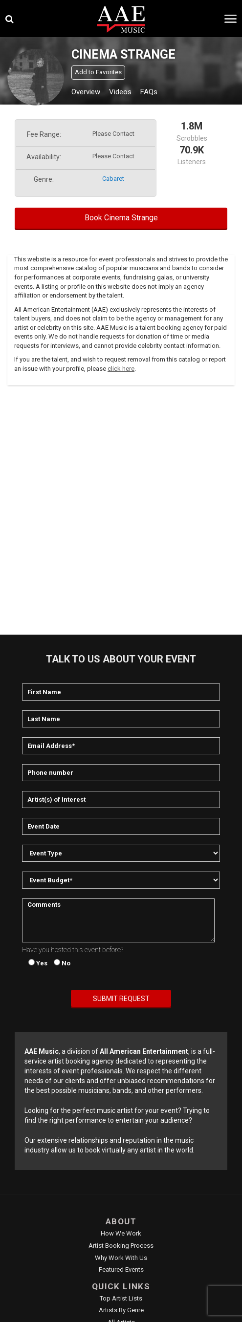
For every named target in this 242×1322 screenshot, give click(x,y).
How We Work (121, 1233)
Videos (120, 91)
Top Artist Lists (121, 1298)
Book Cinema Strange (121, 217)
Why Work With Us (121, 1257)
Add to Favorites (98, 72)
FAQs (148, 91)
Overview (85, 91)
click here (121, 368)
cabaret (113, 178)
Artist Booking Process (121, 1245)
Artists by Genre (121, 1310)
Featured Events (121, 1269)
